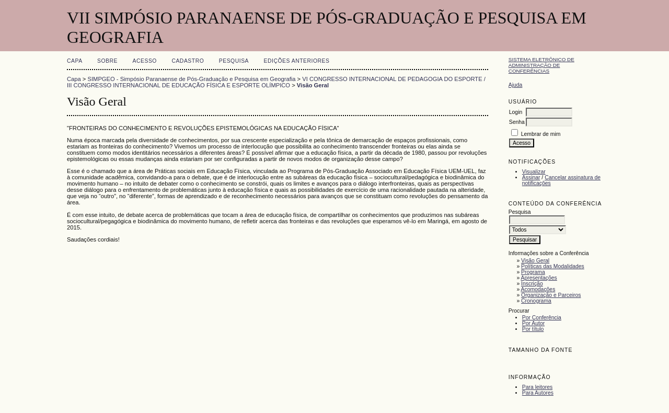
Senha (517, 122)
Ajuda (516, 85)
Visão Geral (535, 260)
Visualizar (534, 172)
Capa (75, 61)
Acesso (145, 61)
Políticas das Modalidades (552, 266)
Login (515, 112)
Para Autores (537, 393)
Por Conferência (541, 317)
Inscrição (532, 283)
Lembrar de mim (541, 134)
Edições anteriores (297, 61)
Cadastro (187, 61)
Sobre (107, 61)
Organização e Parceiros (551, 295)
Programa (533, 272)
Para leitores (537, 387)
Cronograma (536, 301)
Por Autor (533, 323)
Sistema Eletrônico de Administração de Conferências (541, 65)
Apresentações (539, 278)
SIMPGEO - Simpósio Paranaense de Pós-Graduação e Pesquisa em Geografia (192, 79)
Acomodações (538, 289)
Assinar (531, 177)
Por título (533, 329)
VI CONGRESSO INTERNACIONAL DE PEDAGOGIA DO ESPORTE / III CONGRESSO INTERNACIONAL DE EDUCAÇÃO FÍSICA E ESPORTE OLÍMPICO (276, 82)
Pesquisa (234, 61)
